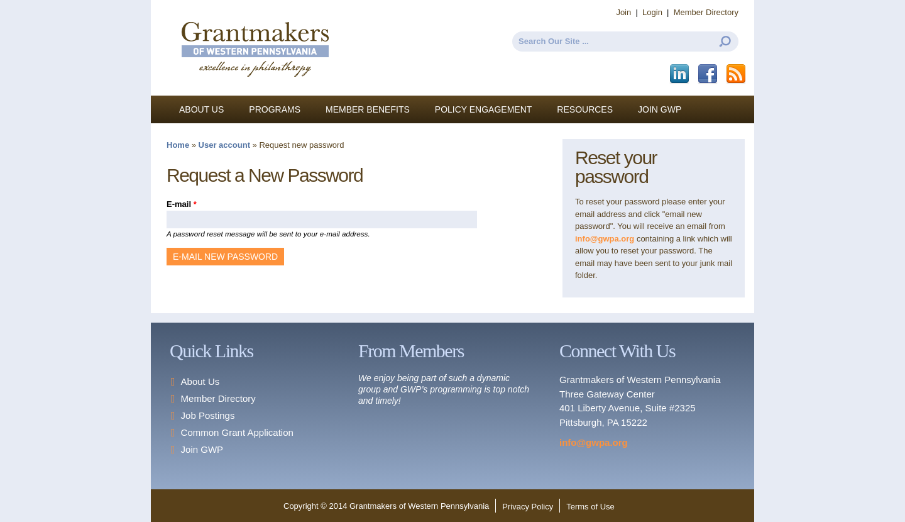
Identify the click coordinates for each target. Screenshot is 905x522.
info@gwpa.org (604, 238)
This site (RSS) (737, 74)
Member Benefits (368, 109)
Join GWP (659, 109)
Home (178, 145)
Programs (274, 109)
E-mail (182, 204)
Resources (585, 109)
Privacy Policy (527, 506)
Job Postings (208, 415)
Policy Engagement (483, 109)
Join (623, 12)
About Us (201, 109)
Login (652, 12)
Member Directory (706, 12)
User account (224, 145)
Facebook (709, 74)
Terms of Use (590, 506)
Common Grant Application (237, 432)
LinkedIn (680, 74)
